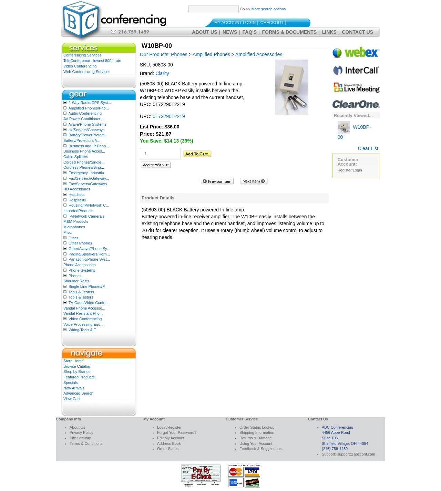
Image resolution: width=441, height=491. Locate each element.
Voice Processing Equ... (83, 324)
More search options (269, 9)
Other (73, 238)
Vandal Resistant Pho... (83, 313)
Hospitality (77, 200)
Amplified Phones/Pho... (88, 108)
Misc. (67, 232)
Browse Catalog (76, 366)
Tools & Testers (81, 292)
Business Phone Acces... (84, 151)
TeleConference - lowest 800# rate (92, 61)
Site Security (80, 438)
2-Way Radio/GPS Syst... (90, 103)
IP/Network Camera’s (86, 216)
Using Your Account (255, 443)
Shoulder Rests (76, 281)
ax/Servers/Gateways (87, 130)
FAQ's (250, 32)
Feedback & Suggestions (260, 449)
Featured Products (79, 377)
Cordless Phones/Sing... (83, 167)
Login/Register (169, 427)
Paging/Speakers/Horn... (89, 254)
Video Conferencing (79, 66)
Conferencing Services (82, 55)
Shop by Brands (76, 371)
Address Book (169, 443)
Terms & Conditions (86, 443)
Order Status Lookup (257, 427)
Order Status (167, 449)
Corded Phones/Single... (83, 162)
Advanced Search (78, 393)
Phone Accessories (79, 265)
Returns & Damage (255, 438)
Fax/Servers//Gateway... (89, 178)
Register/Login (350, 170)
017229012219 (169, 116)
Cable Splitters (75, 157)
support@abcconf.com (356, 454)
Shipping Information (256, 432)
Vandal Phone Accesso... (84, 308)
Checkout (272, 22)
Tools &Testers (81, 297)
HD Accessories (76, 189)
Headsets (76, 194)
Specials (70, 382)
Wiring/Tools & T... (84, 330)
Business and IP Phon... (89, 146)
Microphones (74, 227)
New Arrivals (73, 388)
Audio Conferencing (85, 113)
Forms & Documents (289, 32)
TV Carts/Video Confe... (89, 303)
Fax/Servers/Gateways (88, 184)
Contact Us (357, 32)
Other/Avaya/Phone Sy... (89, 249)
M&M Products (75, 221)
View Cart (71, 399)
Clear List (368, 148)
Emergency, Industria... (88, 173)
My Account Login (235, 22)
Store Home (73, 361)
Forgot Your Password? (176, 432)
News (230, 32)
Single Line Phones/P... (88, 286)
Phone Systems (82, 270)
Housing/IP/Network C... (89, 205)
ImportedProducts (78, 211)
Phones (75, 276)
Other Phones (80, 243)
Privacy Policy (81, 432)
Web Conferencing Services (86, 72)
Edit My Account (170, 438)
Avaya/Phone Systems (87, 124)
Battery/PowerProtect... (88, 135)
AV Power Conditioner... (83, 119)
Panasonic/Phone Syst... (89, 259)
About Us (204, 32)
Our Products (154, 54)
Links (329, 32)
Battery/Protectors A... (81, 140)
